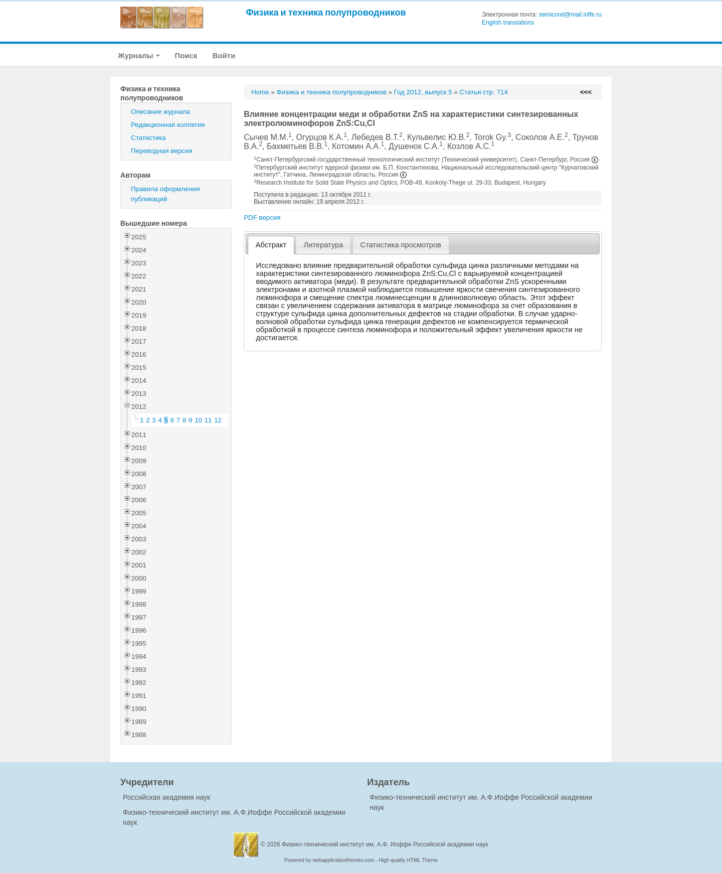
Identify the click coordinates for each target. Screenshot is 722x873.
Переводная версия (161, 151)
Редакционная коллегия (168, 124)
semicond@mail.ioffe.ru (570, 14)
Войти (224, 55)
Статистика (148, 137)
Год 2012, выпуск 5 (423, 92)
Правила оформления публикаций (165, 194)
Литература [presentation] (323, 245)
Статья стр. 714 (483, 92)
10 (198, 420)
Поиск (186, 55)
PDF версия (262, 217)
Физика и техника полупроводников (326, 12)
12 (218, 420)
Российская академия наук (166, 797)
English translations (508, 22)
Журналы (139, 55)
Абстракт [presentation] (271, 245)
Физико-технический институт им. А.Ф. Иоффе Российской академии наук (385, 844)
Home (260, 92)
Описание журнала (160, 111)
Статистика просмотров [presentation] (400, 245)
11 (208, 420)
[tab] (271, 245)
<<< (586, 92)
